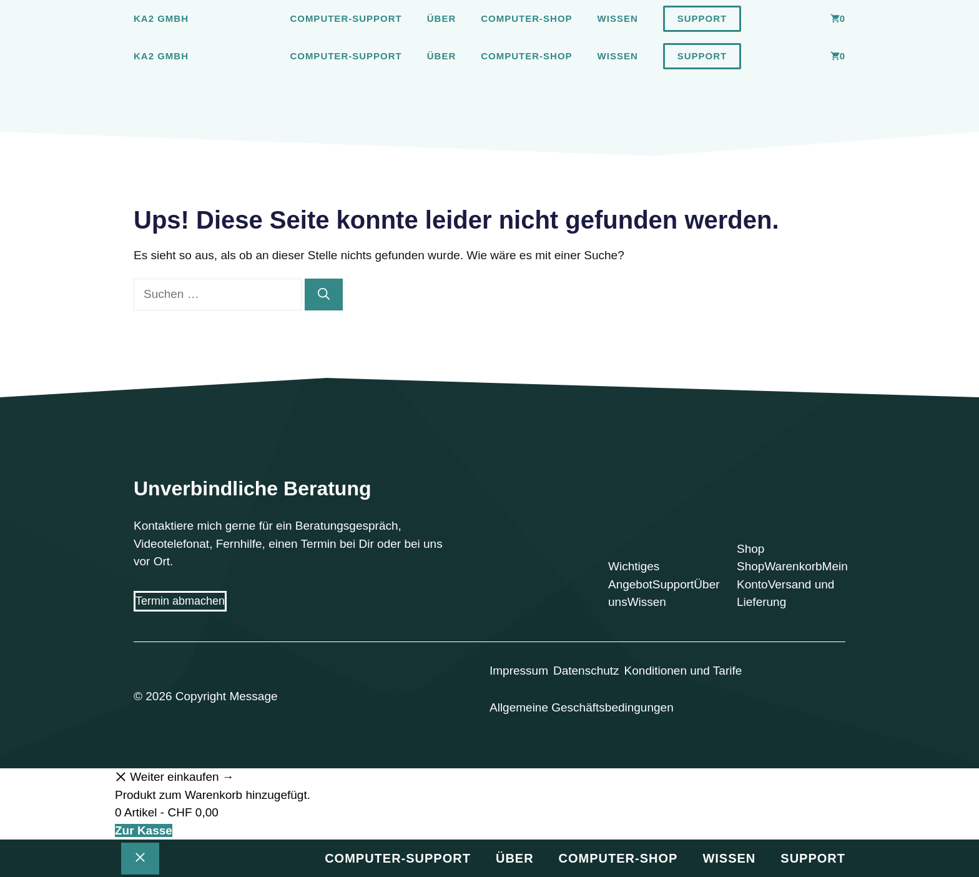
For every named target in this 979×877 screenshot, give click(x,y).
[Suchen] (324, 294)
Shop (750, 566)
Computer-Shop (526, 18)
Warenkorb (793, 566)
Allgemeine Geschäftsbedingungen (582, 707)
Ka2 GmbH (161, 18)
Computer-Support (345, 18)
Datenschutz (586, 670)
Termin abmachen (180, 601)
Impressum (519, 670)
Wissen (618, 18)
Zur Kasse (143, 830)
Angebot (630, 584)
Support (702, 18)
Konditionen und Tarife (683, 670)
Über (441, 18)
